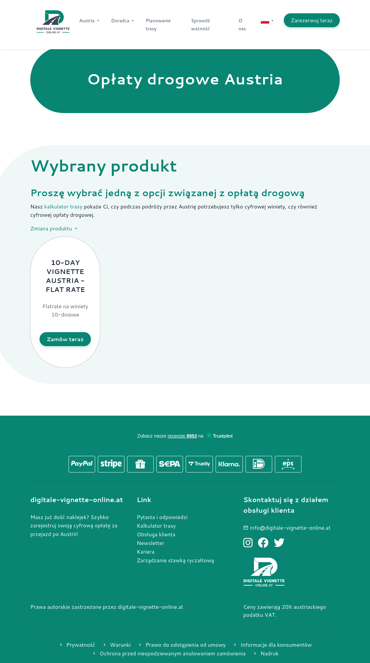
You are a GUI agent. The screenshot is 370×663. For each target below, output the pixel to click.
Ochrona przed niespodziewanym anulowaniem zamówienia (169, 653)
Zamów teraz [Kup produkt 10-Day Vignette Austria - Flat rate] (65, 339)
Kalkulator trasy (156, 525)
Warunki (116, 644)
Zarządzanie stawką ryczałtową (175, 560)
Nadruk (265, 653)
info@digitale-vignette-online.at (286, 527)
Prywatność (76, 644)
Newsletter (150, 543)
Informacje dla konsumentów (272, 644)
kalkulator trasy (63, 206)
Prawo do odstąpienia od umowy (181, 644)
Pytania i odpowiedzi (162, 517)
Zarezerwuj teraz (312, 20)
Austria (89, 20)
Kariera (145, 551)
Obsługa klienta (156, 534)
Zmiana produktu (54, 228)
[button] (65, 302)
